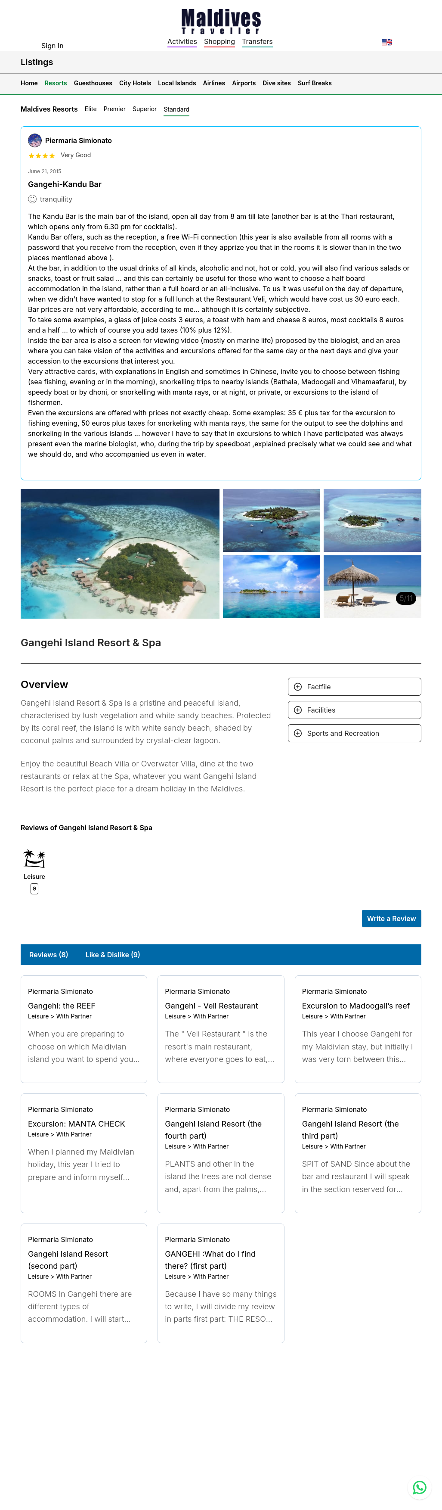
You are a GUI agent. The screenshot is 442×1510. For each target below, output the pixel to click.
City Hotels (135, 83)
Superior (145, 108)
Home (29, 83)
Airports (244, 83)
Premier (115, 108)
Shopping (219, 41)
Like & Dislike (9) (113, 954)
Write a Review (391, 918)
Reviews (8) (48, 954)
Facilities (321, 710)
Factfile (319, 686)
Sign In (52, 45)
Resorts (56, 83)
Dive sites (277, 83)
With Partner (74, 1016)
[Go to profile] (84, 991)
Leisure (38, 1016)
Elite (91, 108)
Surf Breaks (315, 83)
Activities (182, 41)
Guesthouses (93, 83)
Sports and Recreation (343, 733)
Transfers (257, 41)
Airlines (214, 83)
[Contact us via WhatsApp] (420, 1487)
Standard (176, 109)
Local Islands (177, 83)
